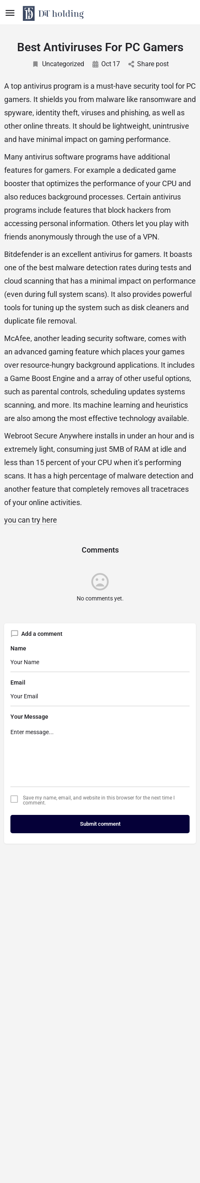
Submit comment (100, 824)
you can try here (30, 520)
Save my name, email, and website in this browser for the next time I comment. (99, 800)
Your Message (29, 716)
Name (18, 648)
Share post (148, 64)
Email (17, 682)
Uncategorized (58, 64)
